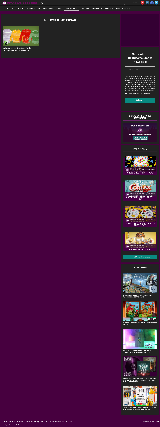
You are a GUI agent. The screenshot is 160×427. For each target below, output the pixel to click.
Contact (134, 3)
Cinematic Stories (33, 8)
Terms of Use (59, 421)
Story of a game (17, 8)
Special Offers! (71, 8)
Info (66, 421)
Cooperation (29, 421)
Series (59, 8)
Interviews (109, 8)
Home (6, 8)
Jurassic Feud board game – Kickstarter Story (140, 324)
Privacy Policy (132, 88)
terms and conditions (142, 94)
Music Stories (48, 8)
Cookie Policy (49, 421)
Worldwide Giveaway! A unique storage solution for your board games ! (139, 408)
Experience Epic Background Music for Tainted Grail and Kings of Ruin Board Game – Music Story (139, 380)
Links (70, 421)
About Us (12, 421)
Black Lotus (154, 421)
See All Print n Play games (140, 257)
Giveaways (97, 8)
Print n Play (85, 8)
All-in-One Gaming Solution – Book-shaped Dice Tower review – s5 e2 (137, 351)
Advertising (19, 421)
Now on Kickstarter (123, 8)
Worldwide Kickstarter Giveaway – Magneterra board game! (137, 296)
